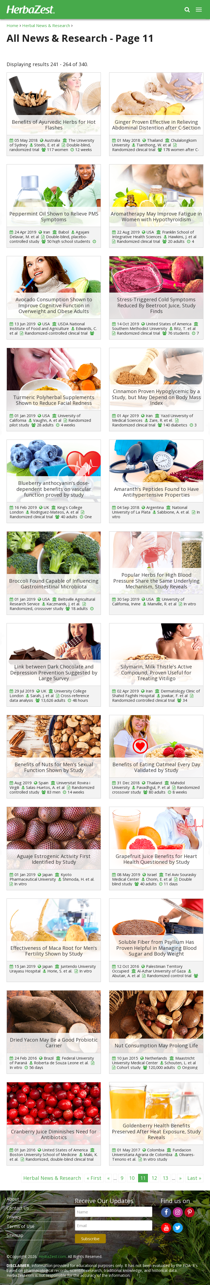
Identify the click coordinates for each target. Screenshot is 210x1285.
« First (94, 1178)
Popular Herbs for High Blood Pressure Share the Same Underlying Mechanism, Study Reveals (156, 580)
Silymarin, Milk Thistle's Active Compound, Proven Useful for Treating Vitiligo (156, 672)
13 (165, 1178)
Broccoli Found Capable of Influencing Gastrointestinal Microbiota (53, 583)
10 (132, 1178)
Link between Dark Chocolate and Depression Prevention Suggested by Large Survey (53, 672)
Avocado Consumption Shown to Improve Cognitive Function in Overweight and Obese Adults (54, 305)
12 (154, 1178)
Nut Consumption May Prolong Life (156, 1045)
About (13, 1199)
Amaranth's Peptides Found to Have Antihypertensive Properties (156, 492)
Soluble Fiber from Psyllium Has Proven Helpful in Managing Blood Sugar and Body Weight (156, 948)
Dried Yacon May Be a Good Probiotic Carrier (54, 1042)
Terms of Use (20, 1226)
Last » (194, 1178)
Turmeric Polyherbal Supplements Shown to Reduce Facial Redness (53, 400)
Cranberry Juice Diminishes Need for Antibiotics (54, 1134)
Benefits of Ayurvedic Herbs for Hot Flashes (54, 125)
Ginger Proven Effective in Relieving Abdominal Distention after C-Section (156, 125)
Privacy (14, 1217)
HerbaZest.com (52, 1256)
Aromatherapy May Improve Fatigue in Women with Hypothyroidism (156, 216)
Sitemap (15, 1235)
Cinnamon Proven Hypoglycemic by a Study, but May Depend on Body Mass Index (156, 397)
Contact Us (18, 1208)
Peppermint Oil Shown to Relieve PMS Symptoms (53, 216)
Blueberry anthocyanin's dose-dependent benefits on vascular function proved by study (53, 489)
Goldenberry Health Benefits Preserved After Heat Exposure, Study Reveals (156, 1131)
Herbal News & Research (52, 1178)
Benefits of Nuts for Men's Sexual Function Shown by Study (53, 767)
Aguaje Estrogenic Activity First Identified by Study (54, 859)
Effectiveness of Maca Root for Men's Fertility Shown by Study (53, 951)
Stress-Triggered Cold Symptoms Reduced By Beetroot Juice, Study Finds (156, 305)
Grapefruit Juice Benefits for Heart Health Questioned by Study (156, 859)
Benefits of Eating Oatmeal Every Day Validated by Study (156, 767)
